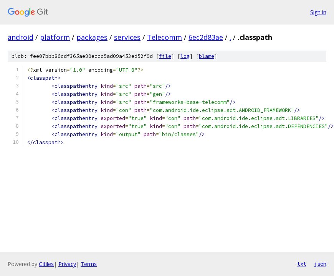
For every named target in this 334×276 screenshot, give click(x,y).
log (185, 56)
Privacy (67, 264)
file (165, 56)
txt (301, 263)
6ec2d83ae (205, 37)
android (20, 37)
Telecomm (164, 37)
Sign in (318, 12)
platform (55, 37)
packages (91, 37)
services (127, 37)
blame (206, 56)
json (320, 263)
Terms (89, 264)
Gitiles (46, 264)
